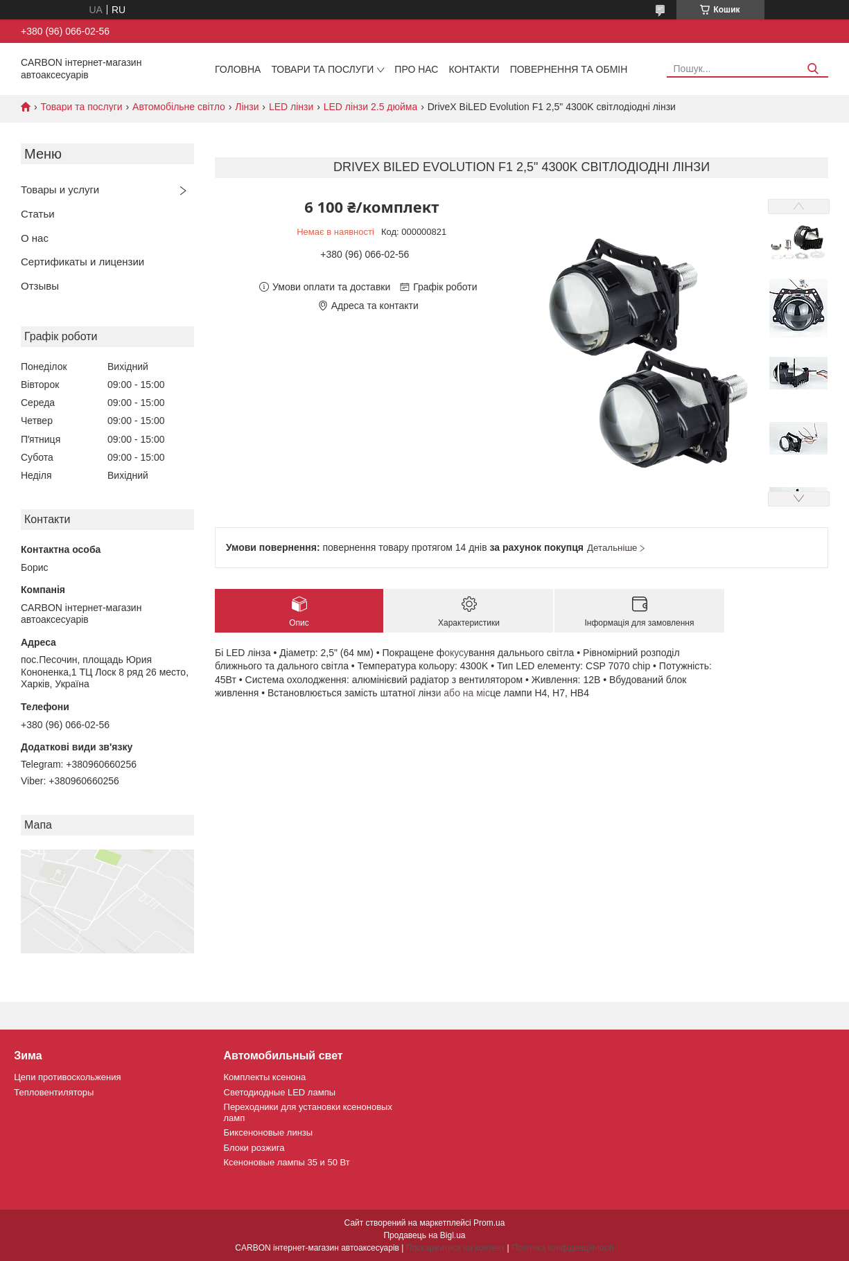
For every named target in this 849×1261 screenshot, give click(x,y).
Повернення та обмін (569, 69)
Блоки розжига (254, 1148)
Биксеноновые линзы (268, 1132)
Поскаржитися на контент (455, 1248)
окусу (456, 652)
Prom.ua (489, 1223)
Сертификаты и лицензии (82, 261)
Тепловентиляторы (54, 1092)
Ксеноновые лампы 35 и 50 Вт (287, 1162)
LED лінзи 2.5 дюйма (371, 107)
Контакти (473, 69)
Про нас (416, 69)
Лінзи (247, 107)
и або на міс (463, 692)
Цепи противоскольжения (67, 1077)
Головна (238, 69)
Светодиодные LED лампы (279, 1092)
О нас (35, 238)
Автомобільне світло (178, 107)
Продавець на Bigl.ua (424, 1235)
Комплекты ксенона (265, 1077)
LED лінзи (291, 107)
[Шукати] (812, 69)
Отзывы (40, 286)
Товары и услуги (60, 189)
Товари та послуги (322, 69)
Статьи (38, 214)
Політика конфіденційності (562, 1248)
